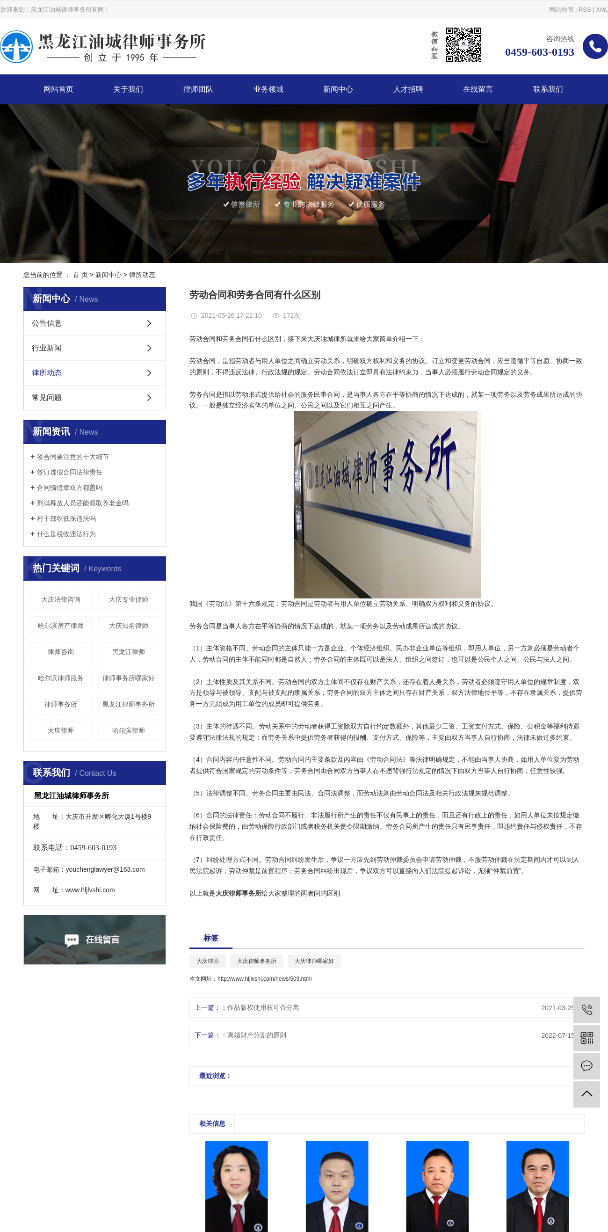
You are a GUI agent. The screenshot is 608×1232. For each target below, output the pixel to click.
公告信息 (47, 323)
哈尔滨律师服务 (61, 678)
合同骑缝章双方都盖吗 (69, 487)
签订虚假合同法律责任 (69, 472)
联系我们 (548, 89)
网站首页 (58, 89)
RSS (585, 9)
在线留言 (478, 89)
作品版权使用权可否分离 (263, 1007)
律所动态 (142, 274)
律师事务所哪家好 (128, 678)
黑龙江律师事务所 (128, 704)
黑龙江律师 (128, 652)
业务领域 (268, 89)
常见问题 (47, 397)
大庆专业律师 (128, 599)
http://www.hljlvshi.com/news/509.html (264, 979)
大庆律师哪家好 (314, 961)
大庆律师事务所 (256, 961)
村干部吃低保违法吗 (66, 518)
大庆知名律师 (128, 625)
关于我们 (128, 89)
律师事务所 (60, 704)
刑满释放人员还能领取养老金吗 (83, 503)
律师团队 (198, 89)
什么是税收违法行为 (66, 534)
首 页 (80, 274)
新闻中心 (338, 89)
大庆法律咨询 (60, 599)
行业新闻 (47, 348)
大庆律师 (61, 730)
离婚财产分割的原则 (256, 1035)
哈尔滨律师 (128, 730)
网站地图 (561, 9)
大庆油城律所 (327, 339)
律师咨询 (61, 652)
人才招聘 (408, 89)
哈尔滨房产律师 (61, 625)
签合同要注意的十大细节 (73, 456)
